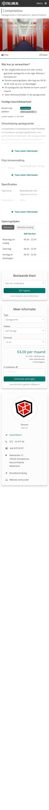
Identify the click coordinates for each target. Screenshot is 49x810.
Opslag (10, 167)
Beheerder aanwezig (25, 227)
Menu (42, 3)
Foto (4, 54)
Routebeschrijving (16, 473)
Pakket (7, 326)
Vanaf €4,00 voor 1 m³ (32, 168)
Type (6, 315)
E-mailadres (11, 367)
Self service (8, 227)
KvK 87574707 (14, 448)
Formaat (8, 337)
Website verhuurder (17, 479)
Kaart (44, 54)
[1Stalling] (10, 3)
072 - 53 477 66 (14, 441)
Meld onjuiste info (27, 112)
